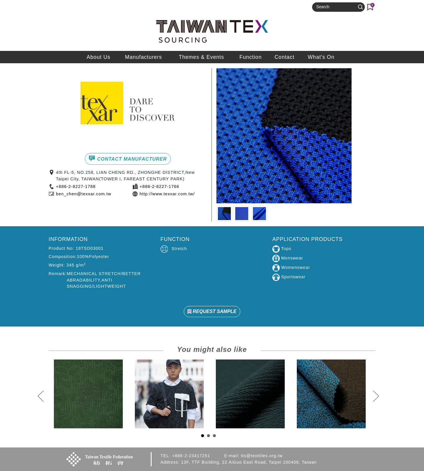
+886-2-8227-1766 (159, 186)
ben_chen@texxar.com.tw (83, 194)
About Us (98, 57)
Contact (284, 57)
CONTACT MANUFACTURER (128, 158)
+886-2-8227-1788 (76, 186)
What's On (321, 57)
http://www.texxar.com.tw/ (167, 194)
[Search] (336, 7)
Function (250, 57)
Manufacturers (143, 57)
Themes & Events (201, 57)
